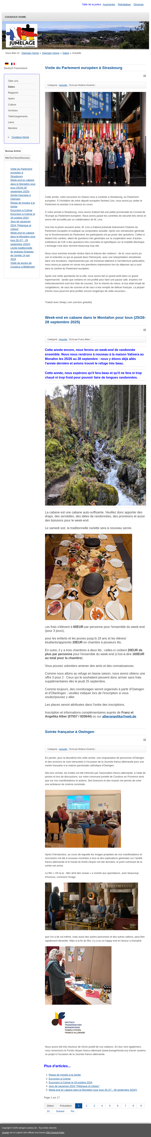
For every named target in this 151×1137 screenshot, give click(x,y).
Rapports (13, 92)
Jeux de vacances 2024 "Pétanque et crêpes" (74, 1086)
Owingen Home (30, 53)
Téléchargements (18, 116)
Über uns (13, 80)
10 (48, 1111)
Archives (13, 110)
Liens (11, 122)
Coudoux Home (15, 16)
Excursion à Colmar (60, 1078)
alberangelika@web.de (119, 716)
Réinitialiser (124, 4)
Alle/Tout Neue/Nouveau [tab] (17, 158)
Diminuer (139, 4)
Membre (12, 128)
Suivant (60, 1111)
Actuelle (63, 85)
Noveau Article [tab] (13, 151)
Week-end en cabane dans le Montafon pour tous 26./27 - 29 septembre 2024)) (93, 1089)
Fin (72, 1111)
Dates (66, 53)
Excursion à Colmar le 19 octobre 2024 (70, 1082)
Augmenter (109, 4)
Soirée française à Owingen (69, 732)
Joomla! (5, 1133)
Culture (12, 104)
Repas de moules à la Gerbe (65, 1074)
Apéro (11, 98)
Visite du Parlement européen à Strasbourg (83, 68)
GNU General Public (55, 1133)
